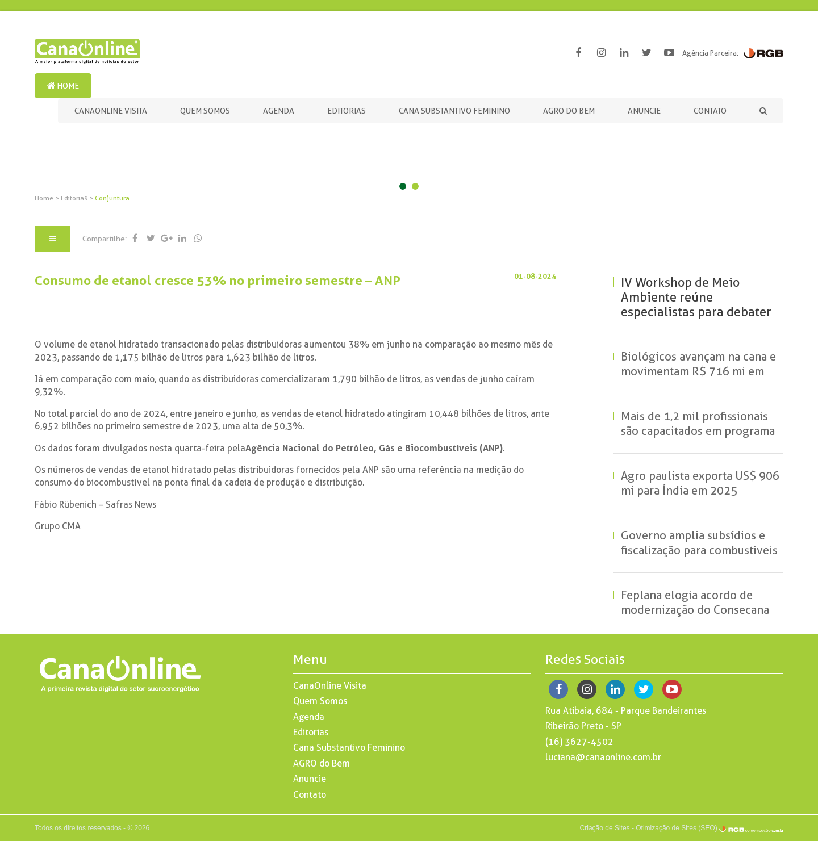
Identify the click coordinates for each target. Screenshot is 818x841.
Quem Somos (205, 110)
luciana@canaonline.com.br (603, 757)
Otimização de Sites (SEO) (676, 828)
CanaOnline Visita (110, 110)
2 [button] (415, 188)
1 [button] (402, 188)
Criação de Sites (605, 828)
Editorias (346, 110)
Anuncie (644, 110)
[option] (409, 150)
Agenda (278, 110)
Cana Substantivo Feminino (454, 110)
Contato (710, 110)
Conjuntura (112, 198)
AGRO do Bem (569, 110)
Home (63, 85)
